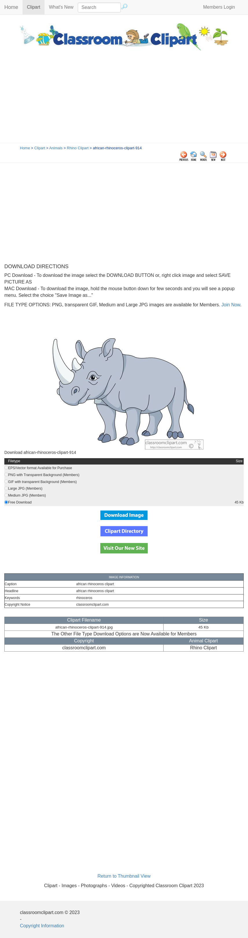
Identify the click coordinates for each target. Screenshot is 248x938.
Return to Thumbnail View (124, 876)
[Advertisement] (124, 99)
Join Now (230, 304)
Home (11, 7)
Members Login (219, 7)
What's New (61, 7)
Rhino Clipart (77, 148)
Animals (55, 148)
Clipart (36, 7)
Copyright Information (42, 925)
